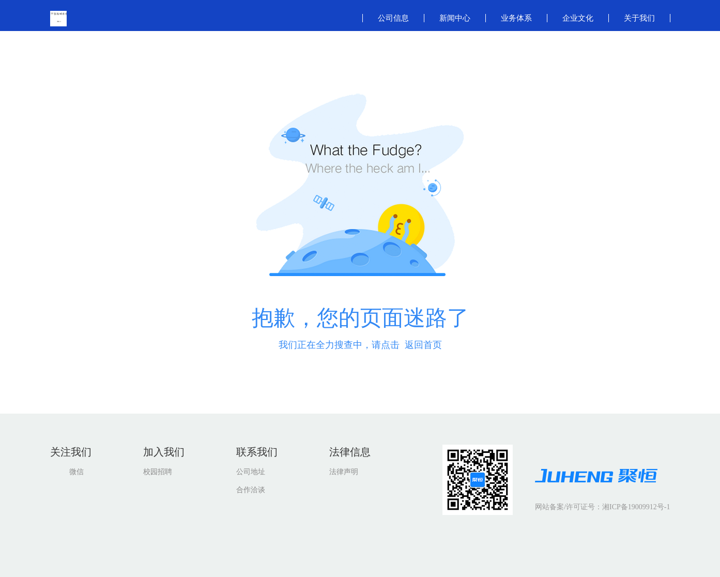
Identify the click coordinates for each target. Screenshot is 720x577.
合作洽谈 (250, 490)
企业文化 (577, 18)
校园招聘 (157, 472)
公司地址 (250, 472)
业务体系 (516, 18)
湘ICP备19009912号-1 (636, 507)
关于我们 (639, 18)
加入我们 (164, 452)
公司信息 (393, 18)
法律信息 (350, 452)
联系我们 (257, 452)
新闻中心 (454, 18)
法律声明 (343, 472)
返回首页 (423, 345)
